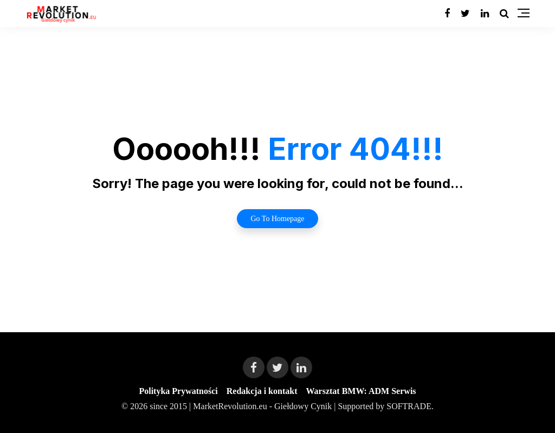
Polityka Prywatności (178, 391)
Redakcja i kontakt (262, 391)
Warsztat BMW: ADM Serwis (361, 391)
